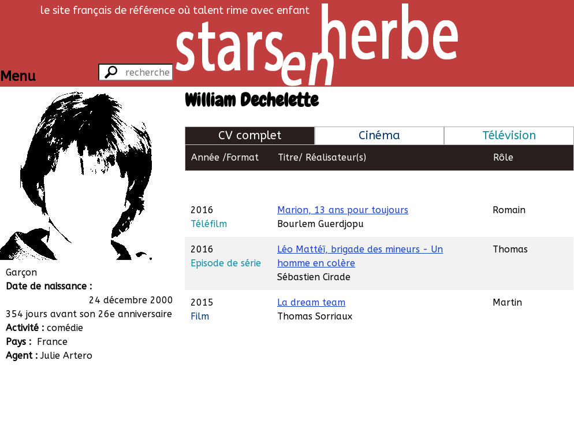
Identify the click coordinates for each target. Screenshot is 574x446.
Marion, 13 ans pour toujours (342, 183)
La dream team (311, 275)
